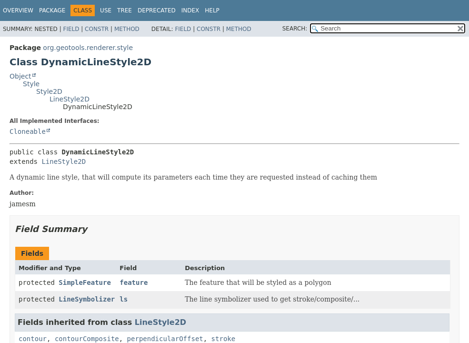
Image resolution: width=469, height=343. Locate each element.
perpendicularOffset (165, 339)
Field (71, 29)
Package (52, 10)
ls (124, 299)
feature (134, 282)
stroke (223, 339)
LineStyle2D (70, 99)
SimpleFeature (85, 282)
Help (212, 10)
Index (190, 10)
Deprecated (157, 10)
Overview (18, 10)
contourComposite (87, 339)
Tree (124, 10)
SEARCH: (295, 28)
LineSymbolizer (87, 299)
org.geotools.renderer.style (88, 47)
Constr (97, 29)
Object (20, 76)
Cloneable (28, 131)
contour (33, 339)
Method (127, 29)
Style (31, 84)
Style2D (49, 91)
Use (105, 10)
